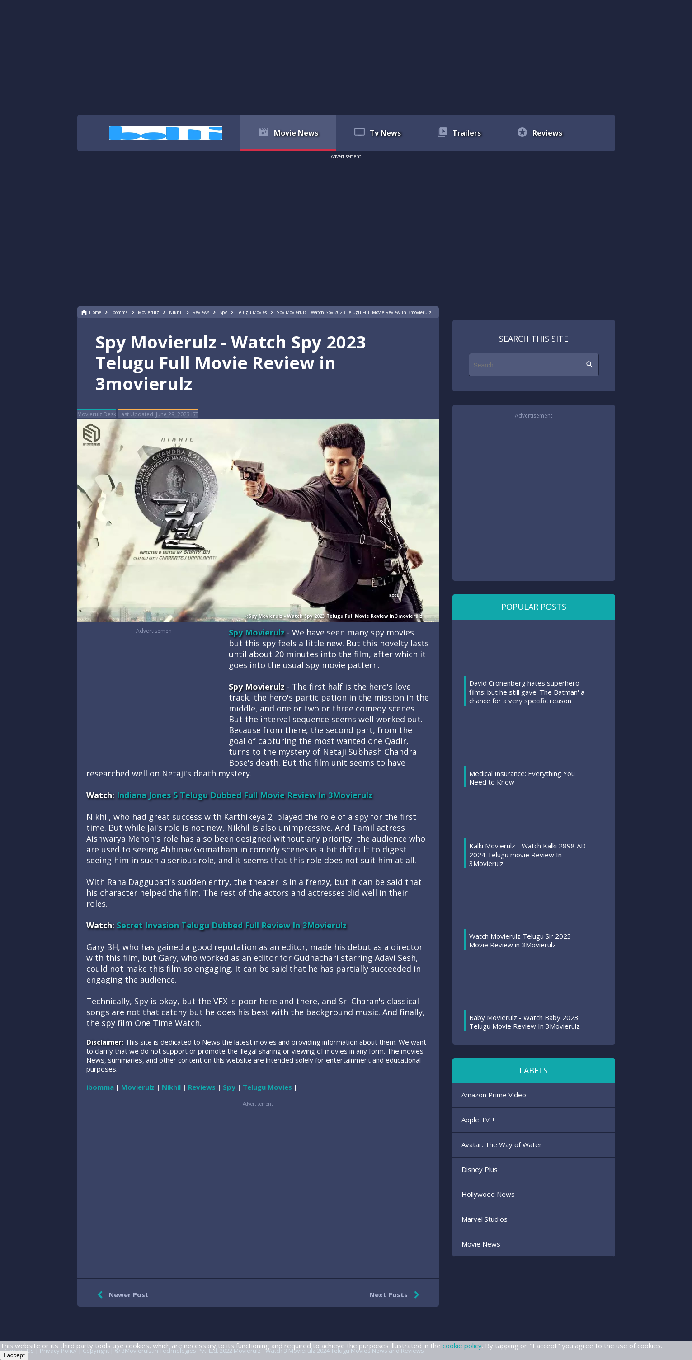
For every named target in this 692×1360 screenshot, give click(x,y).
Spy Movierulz (257, 632)
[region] (346, 56)
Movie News (480, 1243)
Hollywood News (488, 1194)
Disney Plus (479, 1169)
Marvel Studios (484, 1219)
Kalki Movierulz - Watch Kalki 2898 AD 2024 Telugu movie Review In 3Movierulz (527, 854)
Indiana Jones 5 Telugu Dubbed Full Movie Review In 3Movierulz (244, 795)
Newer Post (121, 1295)
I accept (14, 1355)
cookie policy (462, 1345)
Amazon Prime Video (493, 1094)
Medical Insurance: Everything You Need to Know (522, 778)
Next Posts (396, 1295)
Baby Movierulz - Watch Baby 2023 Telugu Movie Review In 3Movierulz (524, 1022)
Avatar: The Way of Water (501, 1144)
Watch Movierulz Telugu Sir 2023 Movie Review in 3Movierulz (520, 941)
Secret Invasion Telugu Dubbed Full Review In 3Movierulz (232, 925)
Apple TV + (478, 1119)
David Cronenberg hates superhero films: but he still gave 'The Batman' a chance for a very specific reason (526, 691)
